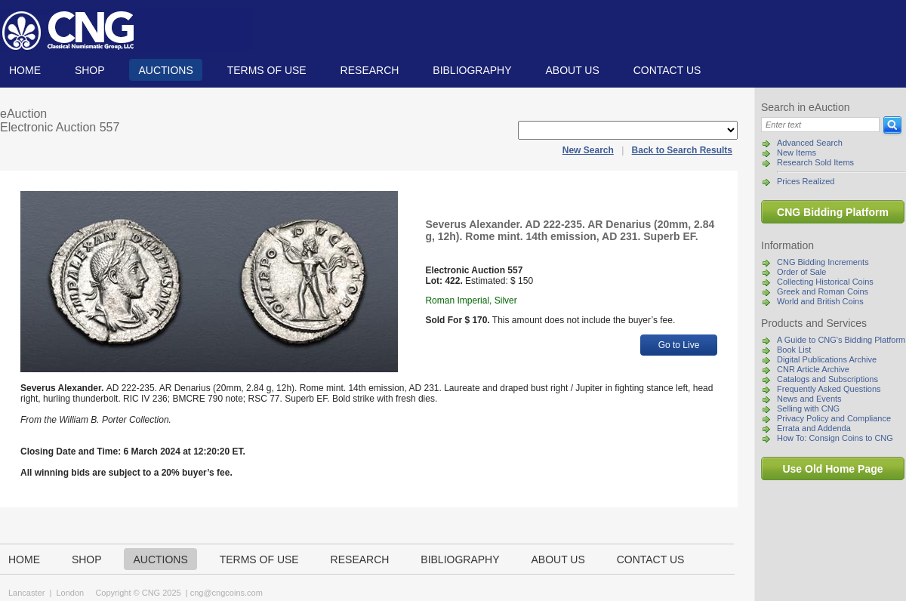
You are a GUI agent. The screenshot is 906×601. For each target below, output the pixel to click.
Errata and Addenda (814, 428)
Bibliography (472, 70)
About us (572, 70)
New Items (796, 152)
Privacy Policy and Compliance (834, 418)
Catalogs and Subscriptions (827, 379)
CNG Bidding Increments (823, 262)
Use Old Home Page (832, 469)
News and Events (809, 398)
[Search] (820, 124)
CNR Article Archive (813, 369)
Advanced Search (810, 142)
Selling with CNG (808, 408)
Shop (90, 70)
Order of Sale (801, 271)
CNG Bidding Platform (833, 212)
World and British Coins (820, 301)
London (70, 592)
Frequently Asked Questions (829, 388)
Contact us (667, 70)
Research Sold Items (815, 162)
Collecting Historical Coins (825, 281)
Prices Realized (805, 181)
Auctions (165, 70)
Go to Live (679, 345)
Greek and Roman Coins (822, 291)
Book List (794, 349)
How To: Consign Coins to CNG (835, 437)
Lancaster (26, 592)
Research (370, 70)
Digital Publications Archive (827, 359)
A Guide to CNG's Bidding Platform (841, 339)
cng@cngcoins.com (226, 592)
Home (25, 70)
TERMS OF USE (267, 70)
